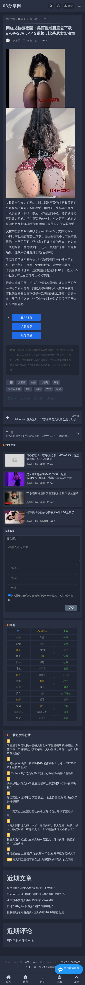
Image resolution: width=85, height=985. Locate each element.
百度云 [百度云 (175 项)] (42, 674)
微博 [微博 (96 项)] (65, 649)
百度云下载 (14, 389)
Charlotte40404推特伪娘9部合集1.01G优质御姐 (36, 894)
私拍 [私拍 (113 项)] (42, 680)
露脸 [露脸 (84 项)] (65, 712)
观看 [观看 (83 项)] (42, 699)
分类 (25, 979)
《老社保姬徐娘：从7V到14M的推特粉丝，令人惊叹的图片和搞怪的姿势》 (41, 765)
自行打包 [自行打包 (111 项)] (66, 693)
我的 (59, 979)
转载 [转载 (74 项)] (65, 705)
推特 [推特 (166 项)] (18, 662)
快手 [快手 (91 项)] (18, 656)
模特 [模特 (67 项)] (65, 668)
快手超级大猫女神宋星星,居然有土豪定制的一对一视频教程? (41, 785)
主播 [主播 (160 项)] (18, 637)
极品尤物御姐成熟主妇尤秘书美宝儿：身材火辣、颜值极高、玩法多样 (41, 841)
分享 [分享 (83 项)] (65, 637)
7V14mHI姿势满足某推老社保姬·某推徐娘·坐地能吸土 (43, 773)
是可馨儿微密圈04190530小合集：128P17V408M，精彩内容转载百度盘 (49, 475)
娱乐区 (33, 18)
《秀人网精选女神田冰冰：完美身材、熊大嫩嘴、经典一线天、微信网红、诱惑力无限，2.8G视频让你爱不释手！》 (42, 827)
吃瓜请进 (26, 335)
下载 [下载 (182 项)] (65, 631)
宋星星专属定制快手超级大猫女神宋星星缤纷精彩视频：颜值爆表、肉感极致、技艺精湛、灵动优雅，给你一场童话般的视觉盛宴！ (42, 749)
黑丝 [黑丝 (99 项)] (65, 718)
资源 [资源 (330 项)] (18, 705)
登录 (68, 5)
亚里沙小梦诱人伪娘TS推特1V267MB (30, 900)
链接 (51, 398)
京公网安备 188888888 (46, 966)
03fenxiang (31, 962)
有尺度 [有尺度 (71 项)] (42, 668)
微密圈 (21, 382)
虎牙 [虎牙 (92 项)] (18, 699)
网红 (28, 389)
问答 (42, 979)
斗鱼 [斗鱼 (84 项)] (18, 668)
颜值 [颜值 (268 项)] (18, 718)
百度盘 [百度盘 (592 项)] (65, 674)
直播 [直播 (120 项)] (18, 680)
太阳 (10, 382)
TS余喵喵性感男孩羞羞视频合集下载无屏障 (52, 493)
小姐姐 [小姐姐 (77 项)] (42, 649)
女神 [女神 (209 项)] (65, 643)
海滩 (56, 382)
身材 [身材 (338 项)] (42, 705)
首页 (23, 18)
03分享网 (12, 5)
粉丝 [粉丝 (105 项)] (65, 680)
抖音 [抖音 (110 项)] (65, 656)
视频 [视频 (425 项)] (65, 699)
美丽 (38, 389)
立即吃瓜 (26, 317)
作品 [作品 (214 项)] (42, 637)
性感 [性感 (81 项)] (42, 656)
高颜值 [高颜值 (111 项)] (42, 718)
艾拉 (48, 389)
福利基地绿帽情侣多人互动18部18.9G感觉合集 (35, 912)
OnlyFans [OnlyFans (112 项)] (42, 631)
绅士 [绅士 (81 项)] (42, 687)
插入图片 (12, 538)
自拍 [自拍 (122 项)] (42, 693)
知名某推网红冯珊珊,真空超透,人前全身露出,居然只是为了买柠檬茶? (42, 799)
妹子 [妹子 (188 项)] (18, 649)
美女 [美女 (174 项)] (18, 693)
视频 (58, 389)
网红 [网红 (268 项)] (65, 687)
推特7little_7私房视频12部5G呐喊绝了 (30, 906)
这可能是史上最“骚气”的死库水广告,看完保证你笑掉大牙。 (42, 853)
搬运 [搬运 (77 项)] (42, 662)
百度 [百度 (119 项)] (18, 674)
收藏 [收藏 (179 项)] (65, 662)
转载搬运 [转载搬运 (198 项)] (18, 712)
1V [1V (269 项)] (18, 631)
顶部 (76, 979)
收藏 (25, 398)
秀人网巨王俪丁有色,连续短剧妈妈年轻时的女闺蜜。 (44, 859)
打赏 (12, 398)
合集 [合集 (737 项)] (42, 643)
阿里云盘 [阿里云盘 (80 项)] (42, 712)
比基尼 (44, 382)
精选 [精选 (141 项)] (18, 687)
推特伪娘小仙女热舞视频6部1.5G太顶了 (50, 512)
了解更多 (26, 326)
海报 (38, 398)
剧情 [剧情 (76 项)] (18, 643)
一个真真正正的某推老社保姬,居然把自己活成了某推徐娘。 (40, 813)
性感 (33, 382)
